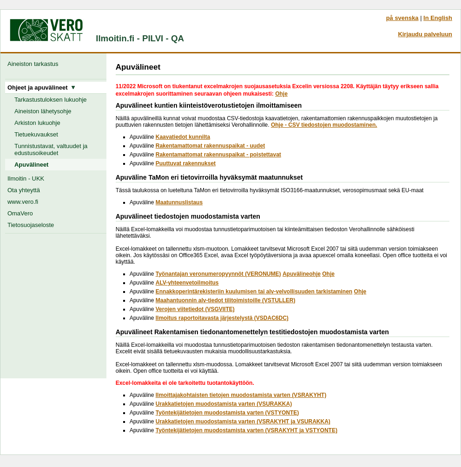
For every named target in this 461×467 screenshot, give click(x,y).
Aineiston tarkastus (34, 63)
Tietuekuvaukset (36, 134)
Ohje (281, 94)
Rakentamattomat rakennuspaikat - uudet (210, 146)
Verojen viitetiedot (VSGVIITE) (195, 309)
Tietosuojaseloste (30, 224)
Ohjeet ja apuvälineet (41, 87)
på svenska (402, 17)
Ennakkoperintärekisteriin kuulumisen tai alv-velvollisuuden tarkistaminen (254, 291)
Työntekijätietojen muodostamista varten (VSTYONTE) (227, 412)
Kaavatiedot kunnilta (183, 137)
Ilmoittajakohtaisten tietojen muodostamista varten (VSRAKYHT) (241, 395)
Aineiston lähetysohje (42, 111)
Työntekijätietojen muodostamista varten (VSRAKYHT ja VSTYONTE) (246, 430)
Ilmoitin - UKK (25, 178)
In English (437, 17)
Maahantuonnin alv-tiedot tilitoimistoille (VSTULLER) (226, 300)
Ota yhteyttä (23, 190)
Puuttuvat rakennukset (186, 163)
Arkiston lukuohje (37, 122)
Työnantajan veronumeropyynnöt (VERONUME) (218, 274)
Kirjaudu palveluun (425, 34)
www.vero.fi (22, 201)
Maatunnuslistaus (179, 202)
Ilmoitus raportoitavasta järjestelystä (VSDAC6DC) (222, 318)
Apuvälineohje (302, 274)
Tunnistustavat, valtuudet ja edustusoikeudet (50, 149)
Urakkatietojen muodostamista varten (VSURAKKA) (224, 404)
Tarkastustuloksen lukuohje (50, 99)
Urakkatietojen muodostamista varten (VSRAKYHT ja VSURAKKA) (243, 421)
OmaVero (20, 213)
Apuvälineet (31, 164)
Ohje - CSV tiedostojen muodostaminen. (324, 125)
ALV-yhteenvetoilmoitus (187, 282)
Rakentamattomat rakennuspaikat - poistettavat (218, 154)
